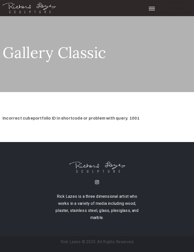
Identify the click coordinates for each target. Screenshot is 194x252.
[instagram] (97, 183)
